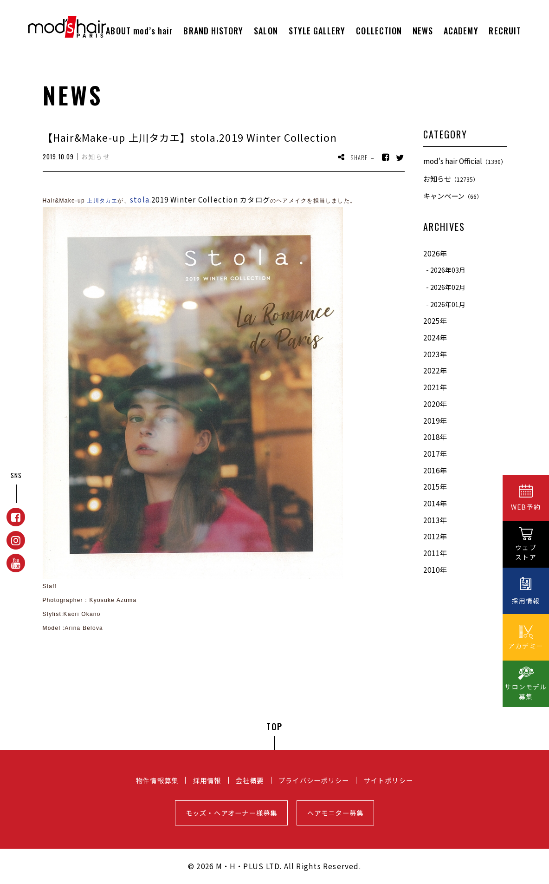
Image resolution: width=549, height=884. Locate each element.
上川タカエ (102, 200)
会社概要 (250, 780)
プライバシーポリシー (313, 780)
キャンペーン (452, 195)
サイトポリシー (388, 780)
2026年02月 (447, 287)
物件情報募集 (157, 780)
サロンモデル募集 (525, 691)
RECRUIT (505, 31)
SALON (266, 31)
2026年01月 (447, 304)
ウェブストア (525, 552)
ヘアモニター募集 (335, 813)
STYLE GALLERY (317, 31)
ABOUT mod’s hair (139, 31)
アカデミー (525, 645)
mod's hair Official (464, 161)
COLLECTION (379, 31)
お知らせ (450, 178)
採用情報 (207, 780)
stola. (140, 199)
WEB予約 (526, 506)
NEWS (423, 31)
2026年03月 (447, 270)
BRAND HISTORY (213, 31)
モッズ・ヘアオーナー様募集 (232, 813)
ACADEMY (461, 31)
